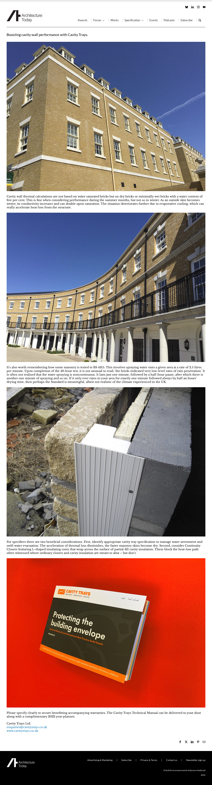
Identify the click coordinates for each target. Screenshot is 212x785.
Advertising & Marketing (99, 760)
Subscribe (126, 760)
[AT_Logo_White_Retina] (21, 759)
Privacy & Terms (148, 760)
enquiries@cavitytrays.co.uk (27, 727)
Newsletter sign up (195, 760)
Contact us (171, 760)
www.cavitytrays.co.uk (22, 731)
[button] (200, 20)
